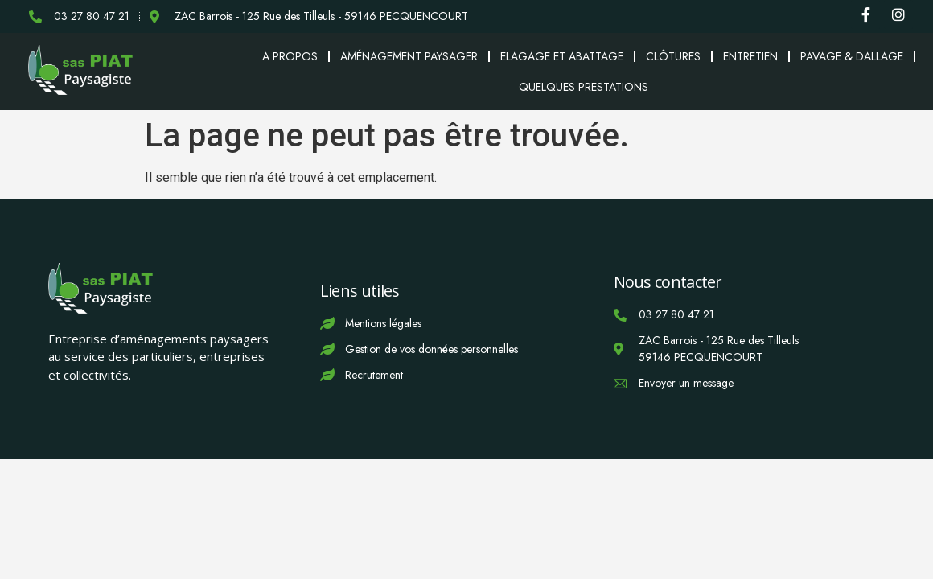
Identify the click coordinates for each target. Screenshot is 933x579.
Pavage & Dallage (851, 56)
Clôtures (673, 56)
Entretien (750, 56)
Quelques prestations (583, 87)
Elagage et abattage (561, 56)
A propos (290, 56)
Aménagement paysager (409, 56)
